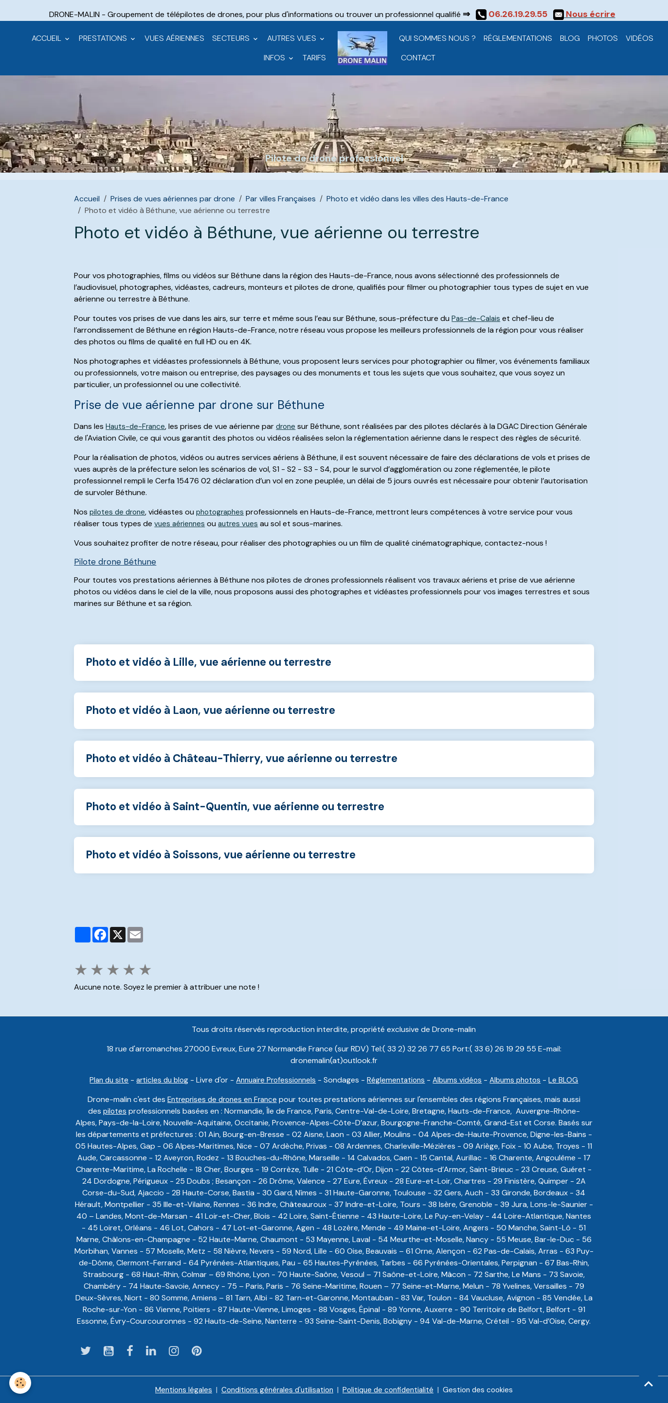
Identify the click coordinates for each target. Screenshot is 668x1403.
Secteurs (232, 38)
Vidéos (639, 38)
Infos (275, 58)
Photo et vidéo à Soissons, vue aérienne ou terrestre (221, 854)
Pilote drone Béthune (111, 561)
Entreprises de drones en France (222, 1098)
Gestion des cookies (484, 1389)
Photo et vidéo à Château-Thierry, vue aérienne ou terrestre (241, 758)
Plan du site (101, 1079)
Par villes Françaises (281, 199)
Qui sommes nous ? (437, 38)
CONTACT (417, 58)
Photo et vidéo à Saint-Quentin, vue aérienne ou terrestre (235, 806)
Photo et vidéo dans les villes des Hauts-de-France (417, 199)
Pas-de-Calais (476, 318)
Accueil (47, 38)
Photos (603, 38)
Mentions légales (177, 1389)
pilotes (115, 1110)
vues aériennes (180, 523)
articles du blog (156, 1079)
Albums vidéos (461, 1079)
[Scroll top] (648, 1383)
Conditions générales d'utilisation (275, 1389)
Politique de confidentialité (391, 1389)
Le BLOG (572, 1079)
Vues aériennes (174, 38)
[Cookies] (21, 1383)
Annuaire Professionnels (274, 1079)
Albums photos (522, 1079)
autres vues (241, 523)
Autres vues (292, 38)
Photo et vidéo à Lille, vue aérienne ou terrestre (208, 662)
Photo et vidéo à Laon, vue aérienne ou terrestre (210, 710)
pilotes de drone (119, 512)
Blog (570, 38)
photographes (225, 512)
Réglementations (518, 38)
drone (289, 426)
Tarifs (314, 58)
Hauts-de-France (137, 426)
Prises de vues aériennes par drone (172, 199)
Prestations (104, 38)
